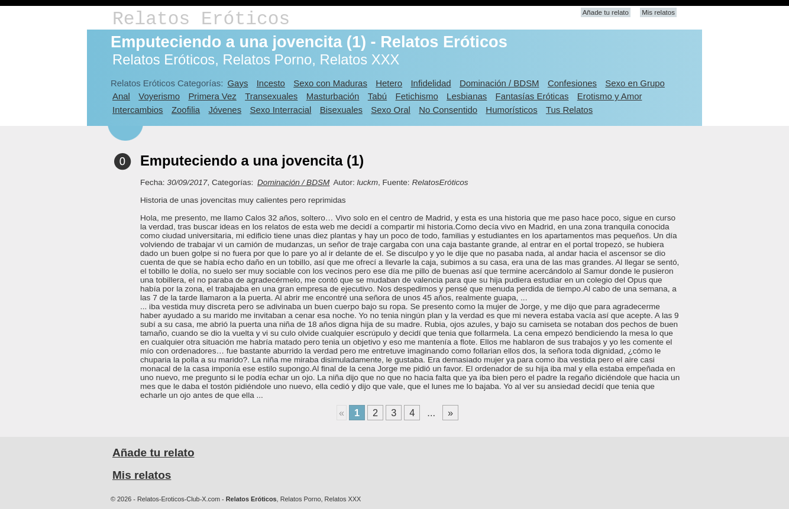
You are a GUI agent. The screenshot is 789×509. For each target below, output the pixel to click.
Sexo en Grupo (635, 83)
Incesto (271, 83)
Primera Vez (212, 96)
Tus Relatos (569, 110)
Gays (237, 83)
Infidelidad (430, 83)
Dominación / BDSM (499, 83)
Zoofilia (186, 110)
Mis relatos (658, 12)
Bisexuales (341, 110)
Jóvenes (224, 110)
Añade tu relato (606, 12)
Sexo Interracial (280, 110)
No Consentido (448, 110)
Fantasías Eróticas (532, 96)
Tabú (377, 96)
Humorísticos (511, 110)
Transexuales (271, 96)
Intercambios (137, 110)
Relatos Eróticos (201, 19)
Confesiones (572, 83)
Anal (121, 96)
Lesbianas (467, 96)
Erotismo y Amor (609, 96)
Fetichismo (417, 96)
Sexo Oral (390, 110)
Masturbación (333, 96)
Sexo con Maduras (330, 83)
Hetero (389, 83)
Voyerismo (159, 96)
